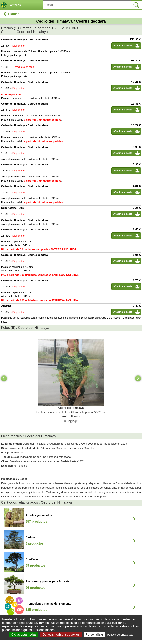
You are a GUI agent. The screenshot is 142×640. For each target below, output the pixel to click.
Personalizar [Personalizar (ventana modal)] (94, 634)
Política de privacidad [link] (120, 634)
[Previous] (4, 378)
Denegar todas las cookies (61, 634)
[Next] (138, 378)
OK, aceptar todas (23, 634)
